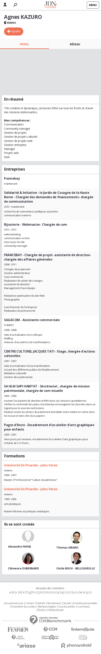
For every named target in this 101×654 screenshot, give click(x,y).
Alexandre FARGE (19, 546)
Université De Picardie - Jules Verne (30, 465)
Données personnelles (85, 603)
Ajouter (15, 31)
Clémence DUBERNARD (23, 568)
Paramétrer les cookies (23, 606)
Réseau (75, 44)
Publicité (40, 603)
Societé (67, 603)
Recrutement (54, 603)
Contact (30, 603)
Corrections (83, 606)
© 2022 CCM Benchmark (51, 610)
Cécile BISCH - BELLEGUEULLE (75, 568)
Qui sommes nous (13, 603)
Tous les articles (66, 606)
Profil (24, 44)
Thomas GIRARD (67, 547)
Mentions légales (47, 606)
